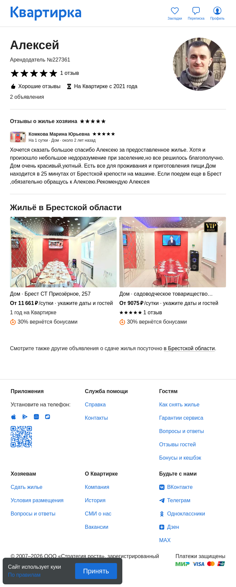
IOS (14, 416)
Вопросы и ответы (181, 431)
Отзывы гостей (177, 444)
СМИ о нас (98, 513)
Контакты (96, 418)
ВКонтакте (180, 487)
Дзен (173, 527)
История (95, 500)
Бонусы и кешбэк (180, 458)
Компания (97, 487)
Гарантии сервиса (181, 418)
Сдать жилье (27, 487)
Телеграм (178, 500)
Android (25, 416)
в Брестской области (189, 348)
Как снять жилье (179, 404)
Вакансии (96, 527)
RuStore (48, 416)
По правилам (24, 573)
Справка (95, 404)
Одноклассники (186, 513)
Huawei (36, 416)
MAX (165, 540)
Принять (96, 571)
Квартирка (50, 13)
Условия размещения (37, 500)
